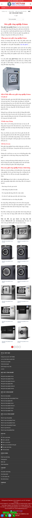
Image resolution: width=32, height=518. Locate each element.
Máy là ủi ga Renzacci (6, 427)
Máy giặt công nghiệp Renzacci (8, 381)
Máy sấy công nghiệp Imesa (7, 403)
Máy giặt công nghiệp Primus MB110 (23, 302)
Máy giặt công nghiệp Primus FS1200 (7, 242)
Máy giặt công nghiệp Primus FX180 (23, 262)
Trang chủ (4, 11)
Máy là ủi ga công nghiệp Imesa (8, 422)
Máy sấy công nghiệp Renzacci (8, 405)
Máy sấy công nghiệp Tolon (7, 410)
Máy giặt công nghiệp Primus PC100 (23, 342)
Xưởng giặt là (4, 459)
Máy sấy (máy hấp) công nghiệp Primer (9, 398)
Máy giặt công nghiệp (21, 11)
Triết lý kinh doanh (5, 364)
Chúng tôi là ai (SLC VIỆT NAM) (8, 356)
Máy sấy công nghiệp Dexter (7, 408)
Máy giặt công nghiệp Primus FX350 (7, 282)
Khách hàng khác (4, 464)
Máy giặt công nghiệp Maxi (7, 383)
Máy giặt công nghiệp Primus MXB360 (23, 322)
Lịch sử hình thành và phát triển (8, 359)
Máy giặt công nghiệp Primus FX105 (7, 262)
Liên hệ (2, 369)
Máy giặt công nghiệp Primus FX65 (23, 282)
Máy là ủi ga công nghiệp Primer (8, 420)
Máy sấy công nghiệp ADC (7, 400)
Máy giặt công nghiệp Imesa (7, 376)
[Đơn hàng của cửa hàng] (16, 19)
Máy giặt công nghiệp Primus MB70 (7, 322)
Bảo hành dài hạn (4, 479)
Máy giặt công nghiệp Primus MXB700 (7, 342)
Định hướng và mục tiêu (6, 366)
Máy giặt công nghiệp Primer (7, 378)
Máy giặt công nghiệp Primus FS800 (23, 242)
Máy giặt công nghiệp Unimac (7, 388)
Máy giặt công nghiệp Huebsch (8, 386)
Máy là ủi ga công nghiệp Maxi (7, 430)
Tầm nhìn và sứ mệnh (5, 361)
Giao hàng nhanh (4, 474)
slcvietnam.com (20, 220)
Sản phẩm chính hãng (5, 471)
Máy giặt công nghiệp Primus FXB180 (7, 302)
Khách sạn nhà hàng (5, 457)
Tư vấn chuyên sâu (5, 476)
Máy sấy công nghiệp (5, 396)
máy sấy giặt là (24, 44)
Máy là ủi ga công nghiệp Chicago (8, 425)
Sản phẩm (11, 11)
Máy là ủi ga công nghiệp (6, 417)
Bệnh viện (3, 461)
